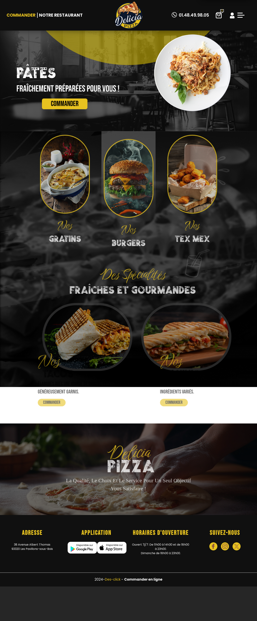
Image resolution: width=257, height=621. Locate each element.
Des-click (112, 579)
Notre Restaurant (61, 15)
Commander (21, 15)
